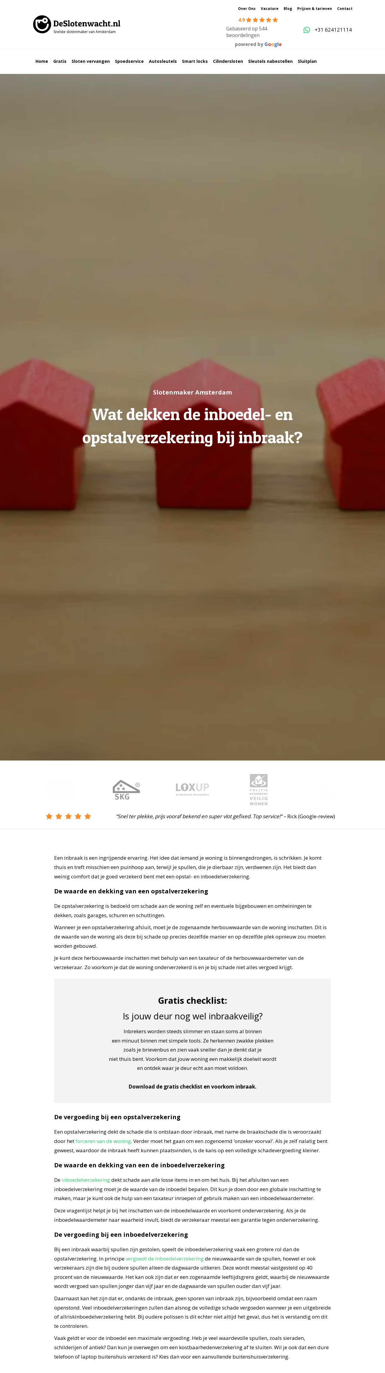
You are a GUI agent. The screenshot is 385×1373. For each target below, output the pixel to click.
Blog (288, 8)
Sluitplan (307, 61)
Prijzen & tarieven (314, 8)
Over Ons (247, 8)
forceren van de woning (103, 1141)
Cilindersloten (228, 61)
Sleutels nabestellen (270, 61)
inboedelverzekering (86, 1179)
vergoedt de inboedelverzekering (165, 1258)
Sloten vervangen (91, 61)
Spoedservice (129, 61)
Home (41, 61)
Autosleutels (163, 61)
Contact (345, 8)
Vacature (270, 8)
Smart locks (195, 61)
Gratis (59, 61)
